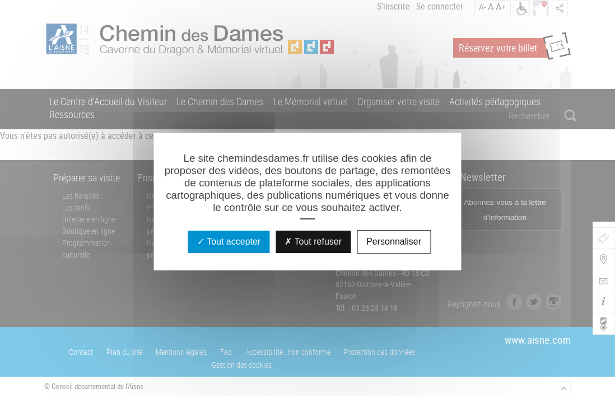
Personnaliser (393, 241)
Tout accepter (228, 241)
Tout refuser (313, 241)
